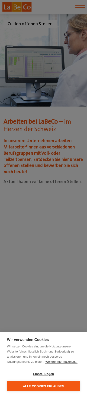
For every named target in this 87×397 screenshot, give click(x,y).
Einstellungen (43, 374)
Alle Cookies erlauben (43, 386)
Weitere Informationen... (61, 361)
